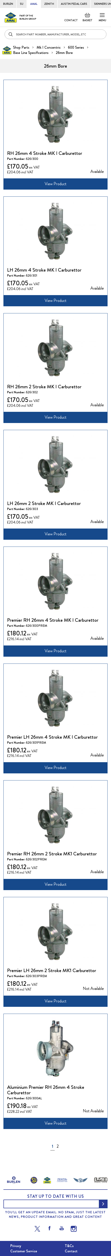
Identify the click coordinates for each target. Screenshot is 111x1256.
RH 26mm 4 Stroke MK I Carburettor (44, 153)
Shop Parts (21, 47)
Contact (71, 20)
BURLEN (8, 4)
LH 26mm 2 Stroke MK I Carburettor (44, 503)
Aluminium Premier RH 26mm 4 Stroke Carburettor (45, 1090)
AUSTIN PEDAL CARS (74, 4)
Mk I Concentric (49, 47)
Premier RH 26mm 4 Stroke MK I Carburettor (52, 620)
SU (21, 4)
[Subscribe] (103, 1204)
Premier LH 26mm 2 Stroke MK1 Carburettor (51, 970)
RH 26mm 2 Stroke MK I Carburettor (44, 386)
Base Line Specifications (31, 52)
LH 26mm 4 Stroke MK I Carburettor (44, 269)
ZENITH (49, 4)
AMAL (33, 4)
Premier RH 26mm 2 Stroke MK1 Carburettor (52, 853)
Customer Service (23, 1251)
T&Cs (69, 1245)
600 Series (76, 47)
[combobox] (55, 34)
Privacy (15, 1245)
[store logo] (20, 17)
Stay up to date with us (55, 1196)
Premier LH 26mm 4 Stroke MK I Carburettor (52, 736)
